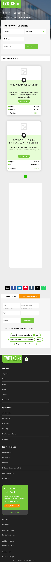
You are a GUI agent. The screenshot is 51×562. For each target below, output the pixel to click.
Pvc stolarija (6, 457)
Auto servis (6, 418)
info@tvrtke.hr (15, 512)
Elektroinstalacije (8, 473)
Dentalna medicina (9, 434)
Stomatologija (7, 452)
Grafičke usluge (8, 557)
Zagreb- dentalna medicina (22, 335)
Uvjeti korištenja (8, 530)
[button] (45, 3)
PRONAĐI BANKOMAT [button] (29, 296)
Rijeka (39, 339)
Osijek (4, 389)
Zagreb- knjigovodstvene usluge (21, 339)
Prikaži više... (6, 400)
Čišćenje (5, 429)
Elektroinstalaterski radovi (11, 468)
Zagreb (5, 374)
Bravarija (5, 423)
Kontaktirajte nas (8, 535)
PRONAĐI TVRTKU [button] (10, 296)
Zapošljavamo (7, 552)
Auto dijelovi (6, 413)
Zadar (4, 395)
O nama (5, 519)
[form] (25, 37)
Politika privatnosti (8, 541)
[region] (25, 213)
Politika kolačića (8, 546)
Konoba (5, 463)
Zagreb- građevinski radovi (25, 344)
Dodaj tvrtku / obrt (12, 506)
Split (37, 335)
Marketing (5, 524)
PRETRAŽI (31, 46)
